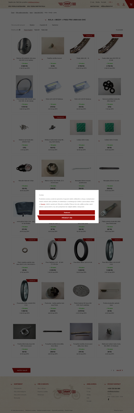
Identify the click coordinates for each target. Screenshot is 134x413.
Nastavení (67, 212)
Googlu (43, 204)
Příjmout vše (67, 218)
